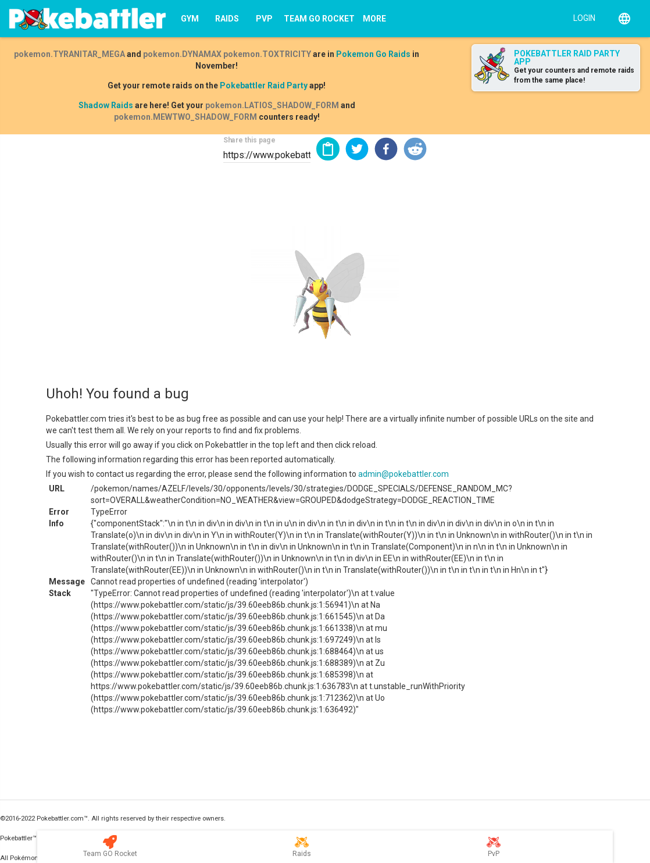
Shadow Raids (105, 105)
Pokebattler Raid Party (264, 85)
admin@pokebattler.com (403, 474)
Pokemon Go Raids (373, 54)
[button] (357, 149)
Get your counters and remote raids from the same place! (574, 75)
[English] (624, 19)
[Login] (581, 17)
